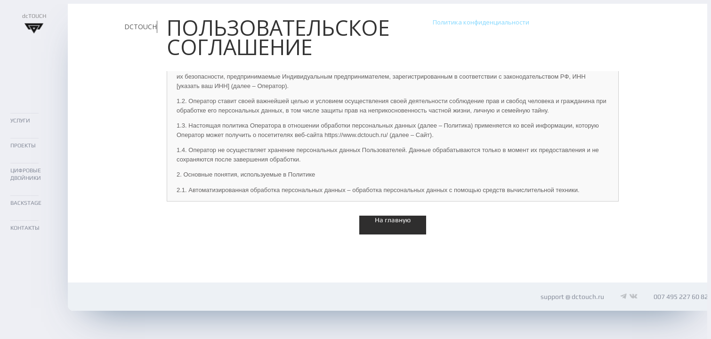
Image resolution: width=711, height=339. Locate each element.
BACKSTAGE (25, 203)
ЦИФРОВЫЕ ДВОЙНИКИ (25, 174)
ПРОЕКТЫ (23, 145)
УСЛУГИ (20, 120)
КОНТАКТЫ (25, 228)
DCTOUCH (140, 26)
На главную (393, 220)
